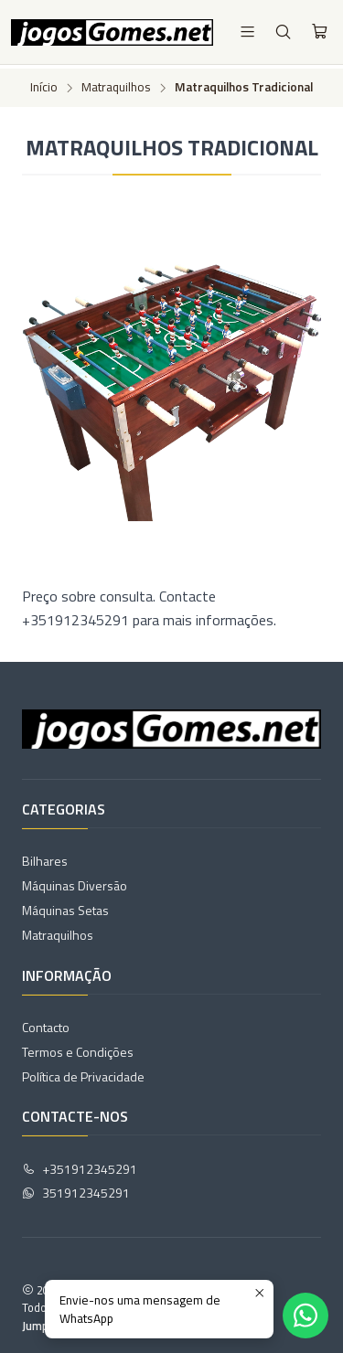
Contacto (46, 1023)
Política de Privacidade (83, 1072)
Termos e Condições (78, 1048)
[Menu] (247, 31)
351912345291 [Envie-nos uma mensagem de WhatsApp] (76, 1189)
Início (44, 84)
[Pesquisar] (283, 31)
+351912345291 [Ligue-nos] (79, 1165)
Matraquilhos (116, 84)
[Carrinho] (319, 32)
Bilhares (45, 858)
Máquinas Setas (65, 907)
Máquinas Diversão (74, 882)
